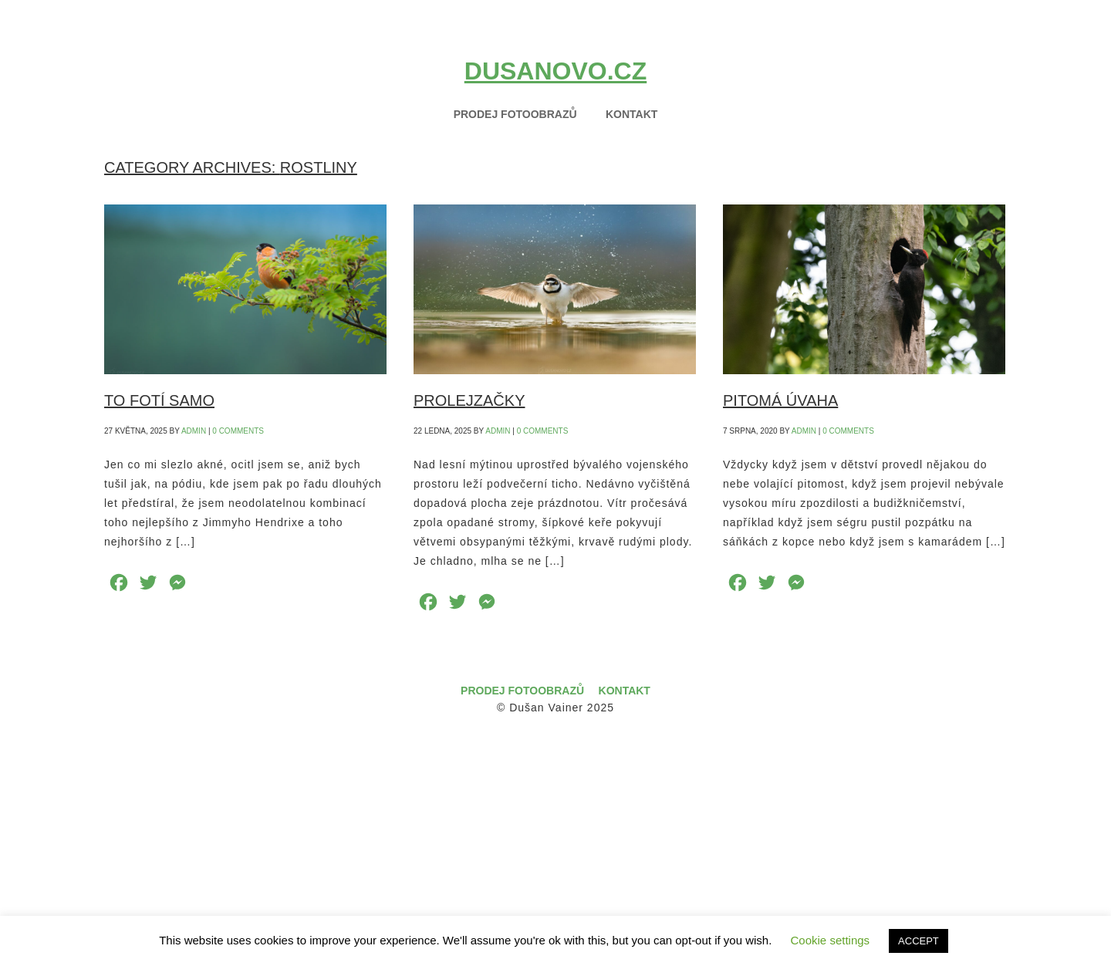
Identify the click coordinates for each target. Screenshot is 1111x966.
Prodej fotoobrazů (522, 690)
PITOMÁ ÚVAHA (780, 400)
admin (193, 431)
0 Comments (238, 431)
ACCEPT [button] (918, 941)
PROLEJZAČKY (469, 400)
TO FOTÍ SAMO (159, 400)
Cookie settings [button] (830, 940)
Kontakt (624, 690)
